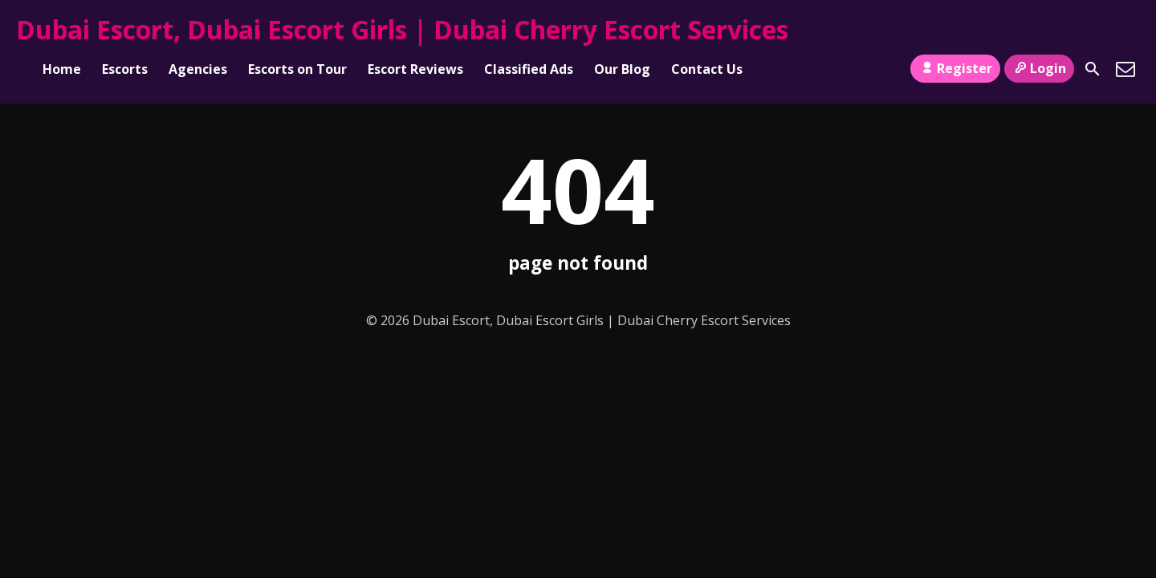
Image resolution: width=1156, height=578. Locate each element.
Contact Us (707, 69)
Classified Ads (528, 69)
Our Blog (622, 69)
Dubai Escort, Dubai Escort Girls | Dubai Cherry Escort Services (402, 29)
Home (62, 69)
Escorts (125, 69)
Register (954, 68)
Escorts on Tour (297, 69)
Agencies (198, 69)
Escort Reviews (415, 69)
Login (1039, 68)
